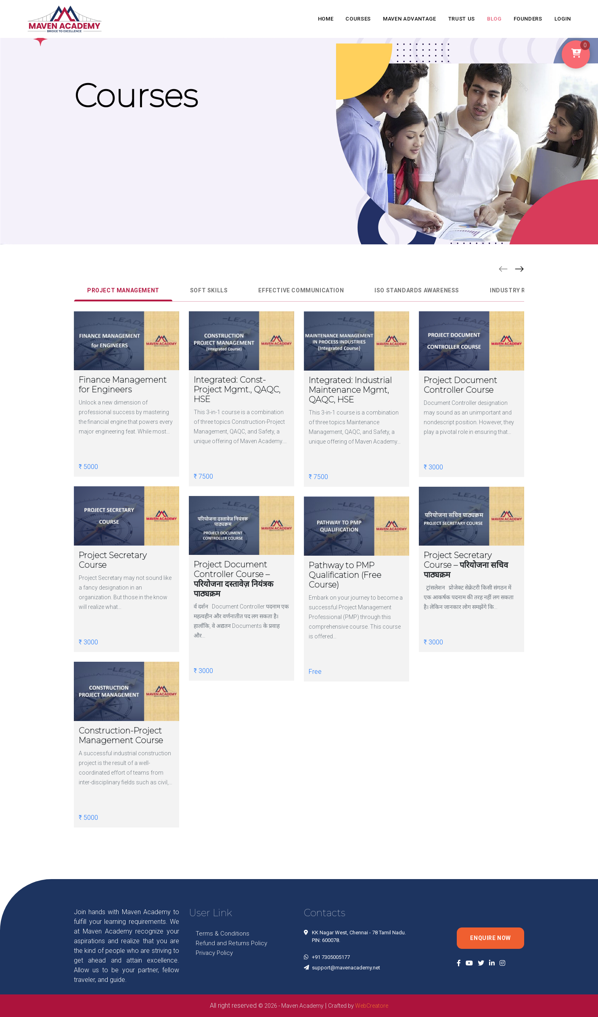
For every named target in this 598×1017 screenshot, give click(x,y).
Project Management (123, 290)
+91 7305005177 (331, 957)
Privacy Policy (214, 953)
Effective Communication (301, 290)
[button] (503, 268)
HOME (326, 19)
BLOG (494, 19)
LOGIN (562, 19)
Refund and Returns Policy (231, 943)
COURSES (358, 19)
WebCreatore (371, 1005)
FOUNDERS (528, 19)
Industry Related (519, 290)
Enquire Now (490, 938)
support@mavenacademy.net (346, 968)
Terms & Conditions (222, 933)
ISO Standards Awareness (416, 290)
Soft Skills (209, 290)
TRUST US (461, 19)
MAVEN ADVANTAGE (409, 19)
